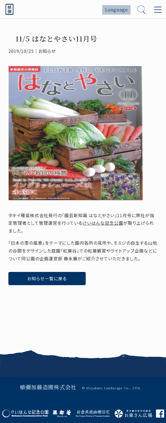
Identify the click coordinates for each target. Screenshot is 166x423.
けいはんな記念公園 (102, 223)
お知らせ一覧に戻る (47, 278)
